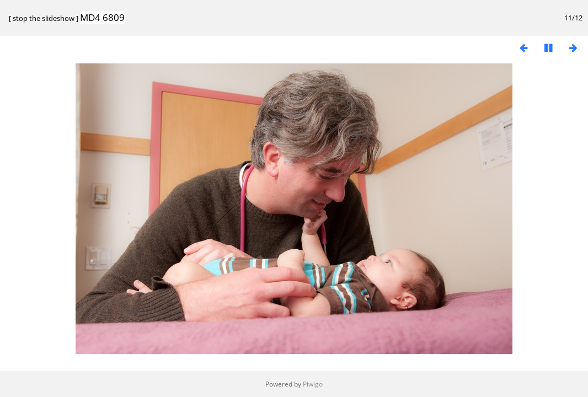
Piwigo (313, 384)
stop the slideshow (43, 18)
